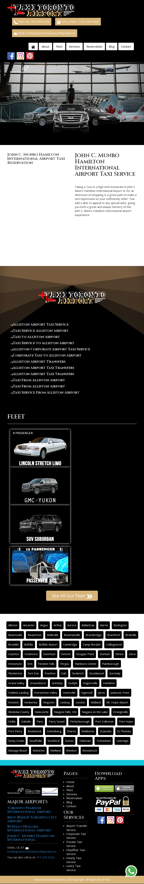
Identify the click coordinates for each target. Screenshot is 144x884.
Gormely (114, 673)
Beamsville (15, 635)
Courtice (13, 654)
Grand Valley (16, 683)
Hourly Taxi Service (73, 860)
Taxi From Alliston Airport (37, 380)
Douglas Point (85, 654)
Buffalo (28, 644)
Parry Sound (56, 721)
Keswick (13, 702)
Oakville (26, 721)
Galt (63, 673)
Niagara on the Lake (95, 712)
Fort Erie (33, 673)
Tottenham (103, 741)
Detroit (65, 654)
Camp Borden (91, 644)
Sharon (71, 731)
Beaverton (34, 635)
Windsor (71, 750)
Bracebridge (94, 635)
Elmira (119, 654)
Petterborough (80, 721)
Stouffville (35, 741)
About (45, 46)
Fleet (59, 46)
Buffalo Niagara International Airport (29, 828)
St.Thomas (124, 731)
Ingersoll (86, 692)
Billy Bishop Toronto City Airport (32, 819)
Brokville (130, 635)
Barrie (104, 625)
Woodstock (89, 750)
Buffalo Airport (48, 644)
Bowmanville (72, 635)
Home (70, 782)
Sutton (69, 741)
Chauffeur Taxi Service (75, 852)
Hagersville (90, 683)
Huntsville (69, 692)
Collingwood (114, 644)
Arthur (58, 625)
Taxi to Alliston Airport (35, 337)
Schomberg (54, 731)
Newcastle (42, 712)
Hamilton (109, 683)
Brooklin (13, 644)
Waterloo (39, 750)
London (80, 702)
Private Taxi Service (74, 844)
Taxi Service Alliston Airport (39, 330)
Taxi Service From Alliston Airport (45, 392)
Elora (132, 654)
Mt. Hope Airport (117, 702)
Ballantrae (88, 625)
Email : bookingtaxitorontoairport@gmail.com (44, 33)
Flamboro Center (86, 664)
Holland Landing (18, 692)
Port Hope (126, 721)
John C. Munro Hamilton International (30, 838)
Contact (126, 46)
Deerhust (49, 654)
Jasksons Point (120, 692)
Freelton (50, 673)
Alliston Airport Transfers (38, 361)
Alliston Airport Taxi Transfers (42, 367)
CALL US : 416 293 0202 (32, 22)
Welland (55, 750)
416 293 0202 (45, 857)
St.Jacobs (106, 731)
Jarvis (101, 692)
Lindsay (65, 702)
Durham (105, 654)
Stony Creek (16, 741)
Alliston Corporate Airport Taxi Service (50, 349)
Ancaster (28, 625)
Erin (30, 664)
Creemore (31, 654)
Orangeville (120, 712)
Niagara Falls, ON (65, 712)
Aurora (71, 625)
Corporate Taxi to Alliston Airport (46, 355)
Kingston (49, 702)
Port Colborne (104, 721)
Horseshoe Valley (45, 692)
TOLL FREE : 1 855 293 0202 (78, 22)
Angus (44, 625)
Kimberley (31, 702)
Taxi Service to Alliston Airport (42, 343)
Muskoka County (18, 712)
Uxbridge (122, 741)
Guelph (72, 683)
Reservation (94, 46)
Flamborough (110, 664)
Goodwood (96, 673)
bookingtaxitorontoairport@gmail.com (31, 850)
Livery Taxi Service (73, 868)
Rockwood (34, 731)
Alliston (12, 625)
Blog (112, 46)
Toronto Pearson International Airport (29, 810)
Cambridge (70, 644)
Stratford (53, 741)
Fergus (64, 664)
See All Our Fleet (72, 596)
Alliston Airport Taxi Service (39, 324)
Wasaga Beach (17, 750)
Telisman (85, 741)
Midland (96, 702)
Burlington (120, 625)
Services (74, 46)
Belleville (52, 635)
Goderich (78, 673)
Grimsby (57, 683)
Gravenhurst (38, 683)
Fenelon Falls (46, 664)
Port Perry (15, 731)
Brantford (113, 635)
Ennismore (15, 664)
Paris (40, 721)
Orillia (11, 721)
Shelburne (88, 731)
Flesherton (15, 673)
